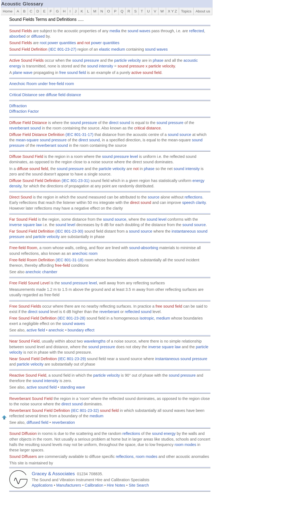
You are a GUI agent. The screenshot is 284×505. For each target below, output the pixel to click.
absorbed (17, 36)
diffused (38, 36)
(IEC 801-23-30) (69, 231)
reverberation (63, 422)
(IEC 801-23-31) (76, 180)
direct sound (119, 122)
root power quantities (58, 43)
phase (158, 60)
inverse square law (25, 225)
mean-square (27, 140)
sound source (179, 134)
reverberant (109, 311)
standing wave (72, 387)
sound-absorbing (143, 248)
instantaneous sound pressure (181, 359)
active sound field (42, 387)
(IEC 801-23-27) (62, 49)
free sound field (72, 72)
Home (7, 11)
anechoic (56, 330)
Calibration (94, 485)
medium (163, 318)
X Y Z (172, 11)
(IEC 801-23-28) (71, 318)
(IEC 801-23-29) (72, 359)
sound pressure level (120, 156)
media (115, 31)
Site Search (139, 485)
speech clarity (194, 202)
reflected (196, 31)
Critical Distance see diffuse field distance (45, 95)
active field (36, 330)
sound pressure (85, 60)
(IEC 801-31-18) (69, 260)
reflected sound (138, 311)
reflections (193, 197)
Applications (42, 485)
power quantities (105, 43)
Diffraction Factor (24, 111)
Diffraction (18, 106)
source (153, 197)
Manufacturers (68, 485)
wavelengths (94, 341)
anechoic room (84, 253)
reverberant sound (25, 128)
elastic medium (112, 49)
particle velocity (127, 60)
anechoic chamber (41, 272)
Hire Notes (116, 485)
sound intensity (100, 66)
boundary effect (81, 330)
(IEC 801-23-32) (85, 410)
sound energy (164, 433)
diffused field (37, 422)
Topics (186, 11)
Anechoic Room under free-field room (41, 84)
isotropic (147, 318)
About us (203, 11)
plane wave (22, 72)
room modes (185, 444)
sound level (156, 219)
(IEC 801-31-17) (79, 134)
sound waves (139, 31)
